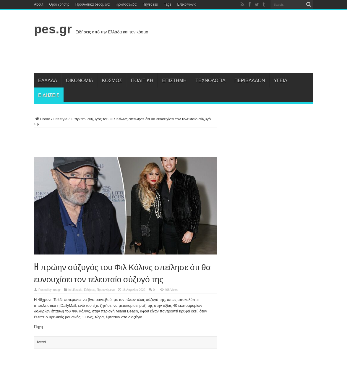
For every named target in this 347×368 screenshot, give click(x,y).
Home (42, 119)
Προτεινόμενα (106, 289)
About (38, 4)
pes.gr (53, 29)
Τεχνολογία (210, 80)
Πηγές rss (150, 4)
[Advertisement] (205, 52)
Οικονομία (79, 80)
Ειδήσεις (48, 94)
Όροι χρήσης (59, 4)
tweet (41, 342)
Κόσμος (112, 80)
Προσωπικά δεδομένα (92, 4)
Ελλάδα (47, 80)
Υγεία (280, 80)
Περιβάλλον (249, 80)
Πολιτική (142, 80)
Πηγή (38, 326)
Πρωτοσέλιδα (126, 4)
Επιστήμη (174, 80)
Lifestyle (60, 119)
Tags (167, 4)
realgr (57, 289)
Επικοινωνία (186, 4)
